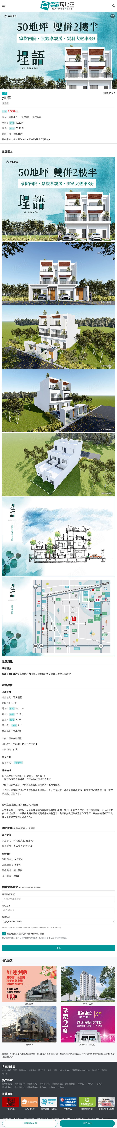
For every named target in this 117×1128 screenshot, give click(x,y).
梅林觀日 (95, 1070)
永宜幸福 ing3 (64, 1070)
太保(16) (98, 1084)
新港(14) (43, 1087)
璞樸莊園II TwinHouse (81, 1070)
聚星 (15, 1070)
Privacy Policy (39, 927)
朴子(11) (52, 1087)
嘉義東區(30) (57, 1084)
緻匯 (49, 1070)
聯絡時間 (6, 917)
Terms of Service (52, 927)
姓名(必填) (6, 906)
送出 (58, 948)
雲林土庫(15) (7, 1087)
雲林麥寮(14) (32, 1087)
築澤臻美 (32, 1070)
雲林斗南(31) (45, 1084)
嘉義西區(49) (32, 1084)
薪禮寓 (104, 1070)
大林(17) (89, 1084)
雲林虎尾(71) (7, 1084)
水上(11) (61, 1087)
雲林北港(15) (20, 1087)
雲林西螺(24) (70, 1084)
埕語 (55, 1070)
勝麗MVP (23, 1070)
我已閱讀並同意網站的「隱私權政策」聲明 (24, 934)
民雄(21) (81, 1084)
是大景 (4, 1074)
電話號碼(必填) (8, 894)
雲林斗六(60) (20, 1084)
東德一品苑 (6, 1070)
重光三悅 (41, 1070)
